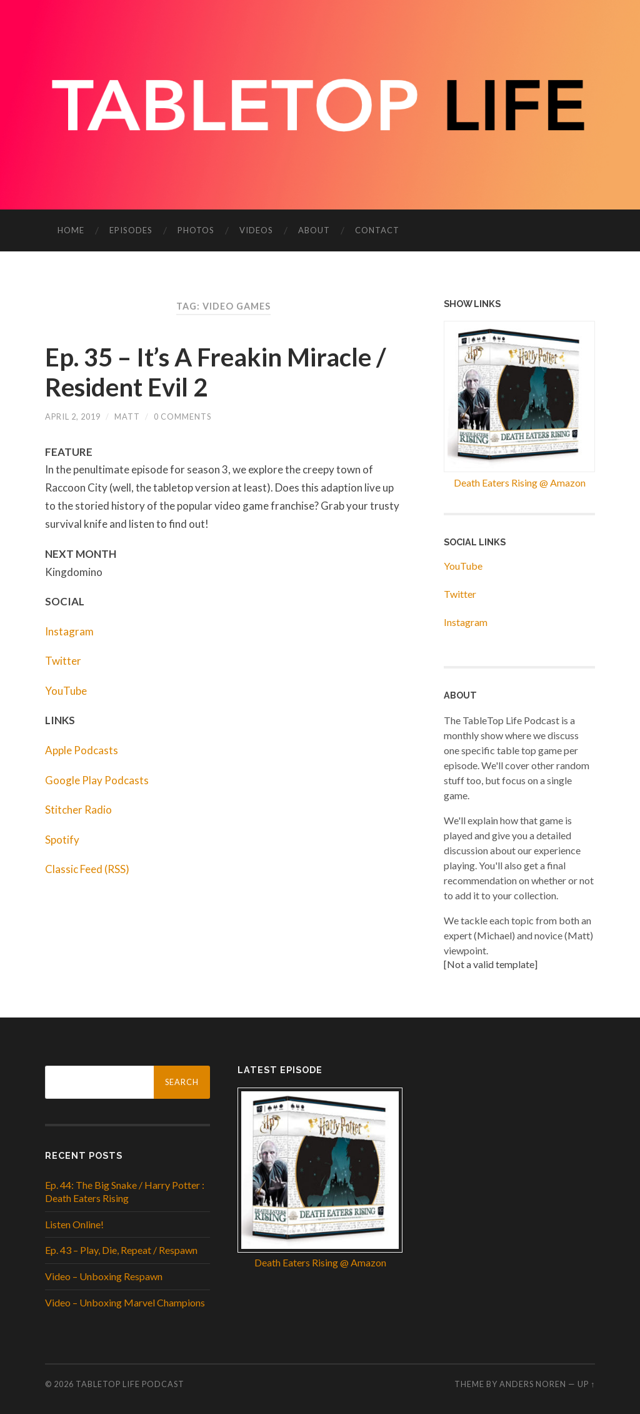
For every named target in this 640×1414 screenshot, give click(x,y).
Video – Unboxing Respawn (103, 1276)
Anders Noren (532, 1384)
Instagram (69, 631)
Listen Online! (74, 1224)
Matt (127, 417)
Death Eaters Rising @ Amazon (520, 482)
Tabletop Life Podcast (130, 1384)
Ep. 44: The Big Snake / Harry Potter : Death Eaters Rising (124, 1191)
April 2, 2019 (73, 417)
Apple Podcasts (81, 750)
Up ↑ (586, 1384)
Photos (196, 230)
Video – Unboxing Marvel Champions (125, 1302)
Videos (256, 230)
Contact (377, 230)
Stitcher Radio (78, 809)
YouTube (66, 690)
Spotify (62, 839)
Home (71, 230)
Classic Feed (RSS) (87, 869)
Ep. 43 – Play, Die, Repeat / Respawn (121, 1250)
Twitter (63, 660)
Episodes (130, 230)
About (314, 230)
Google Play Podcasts (97, 780)
